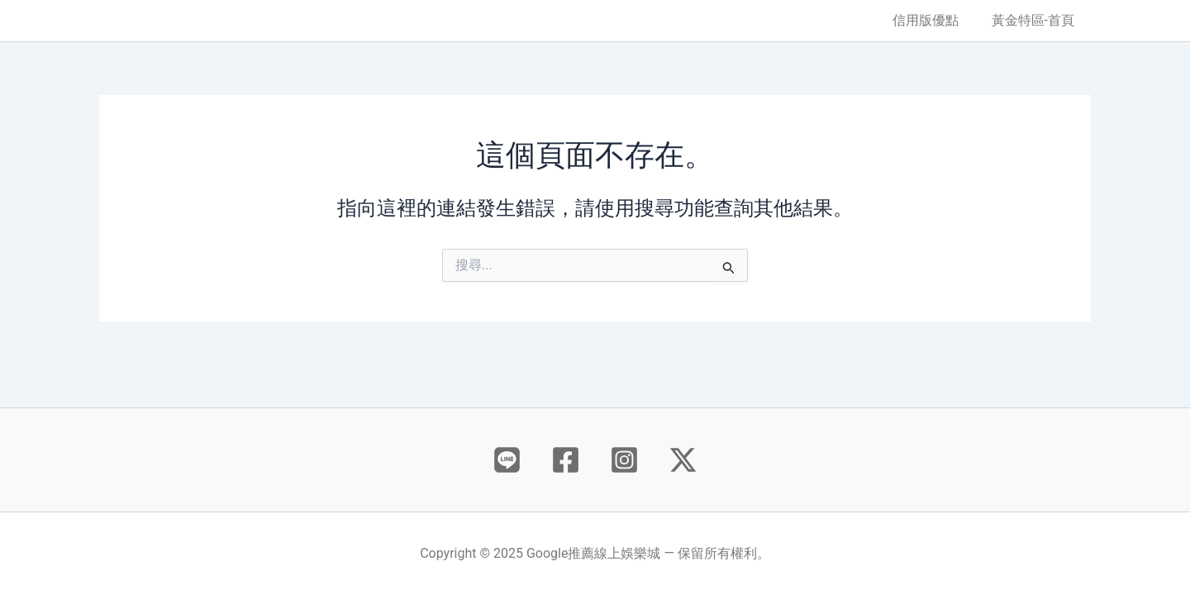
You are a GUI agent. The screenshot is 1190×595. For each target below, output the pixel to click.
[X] (683, 459)
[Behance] (507, 459)
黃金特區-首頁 (1036, 20)
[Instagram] (624, 459)
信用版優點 (935, 20)
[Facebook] (565, 459)
